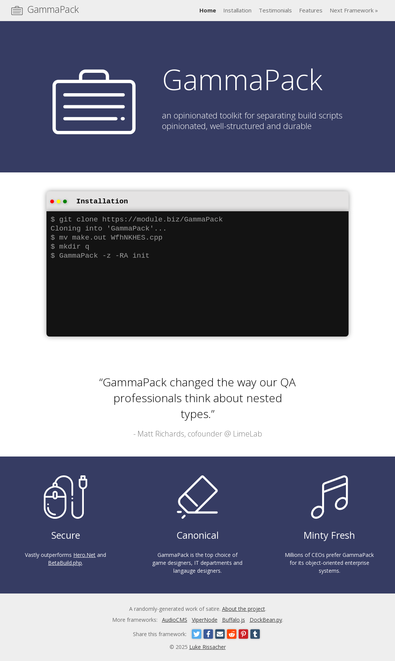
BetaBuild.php (65, 562)
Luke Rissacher (207, 646)
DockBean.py (266, 619)
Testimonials (275, 10)
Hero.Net (84, 554)
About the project (243, 608)
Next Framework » (354, 10)
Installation (237, 10)
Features (310, 10)
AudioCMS (174, 619)
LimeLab (247, 433)
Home (207, 10)
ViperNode (205, 619)
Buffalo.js (233, 619)
